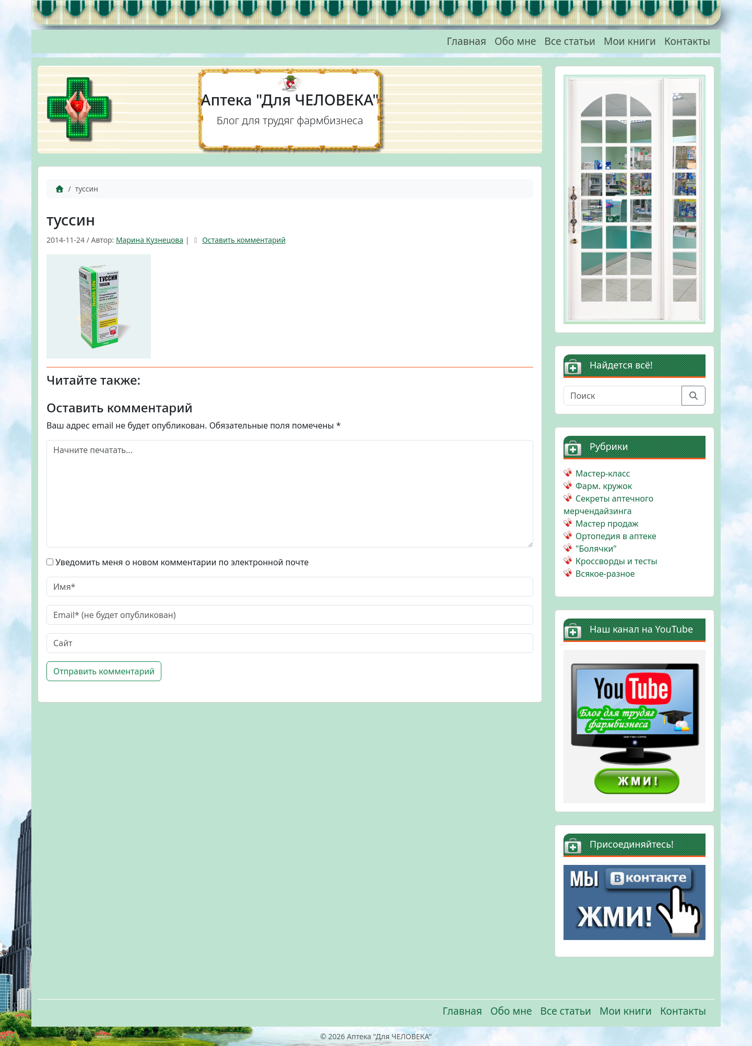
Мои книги (630, 41)
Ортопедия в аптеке (615, 536)
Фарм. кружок (603, 486)
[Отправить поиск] (694, 396)
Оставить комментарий (244, 240)
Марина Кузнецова (149, 240)
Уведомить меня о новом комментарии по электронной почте (182, 562)
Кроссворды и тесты (616, 561)
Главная (466, 41)
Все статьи (570, 41)
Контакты (687, 41)
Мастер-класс (602, 473)
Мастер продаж (606, 523)
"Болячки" (596, 548)
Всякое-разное (605, 573)
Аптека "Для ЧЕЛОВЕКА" (290, 99)
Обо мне (515, 41)
